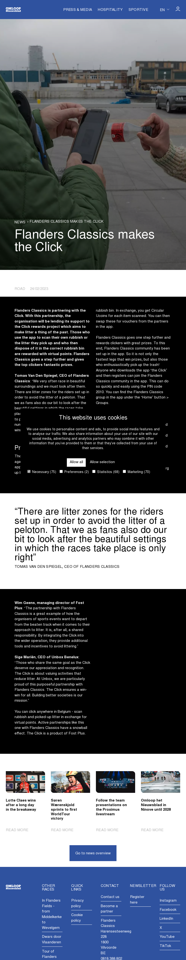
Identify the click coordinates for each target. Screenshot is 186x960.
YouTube (167, 937)
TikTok (165, 946)
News (20, 222)
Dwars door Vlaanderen (51, 939)
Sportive (138, 10)
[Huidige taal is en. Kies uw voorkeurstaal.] (164, 9)
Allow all (76, 462)
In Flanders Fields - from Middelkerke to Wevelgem (52, 914)
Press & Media (77, 10)
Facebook (168, 910)
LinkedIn (166, 919)
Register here (137, 900)
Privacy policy (77, 903)
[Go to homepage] (13, 9)
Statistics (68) (105, 472)
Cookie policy (77, 918)
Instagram (168, 901)
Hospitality (110, 10)
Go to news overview (93, 853)
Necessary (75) (41, 472)
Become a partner (109, 909)
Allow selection (102, 462)
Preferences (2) (74, 472)
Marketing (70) (136, 472)
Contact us (110, 897)
